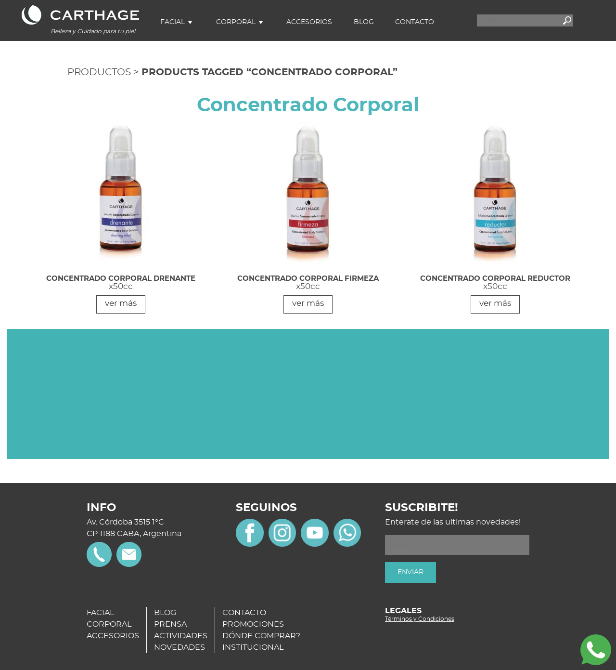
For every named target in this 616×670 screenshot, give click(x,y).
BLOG (165, 613)
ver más (121, 303)
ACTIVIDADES (180, 636)
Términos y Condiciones (419, 619)
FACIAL (100, 613)
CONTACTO (244, 613)
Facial (172, 22)
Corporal (236, 22)
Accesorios (309, 22)
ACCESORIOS (113, 636)
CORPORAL (109, 624)
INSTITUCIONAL (252, 647)
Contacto (414, 22)
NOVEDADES (179, 647)
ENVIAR (411, 572)
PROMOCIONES (253, 624)
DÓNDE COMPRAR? (261, 636)
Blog (364, 22)
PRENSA (170, 624)
